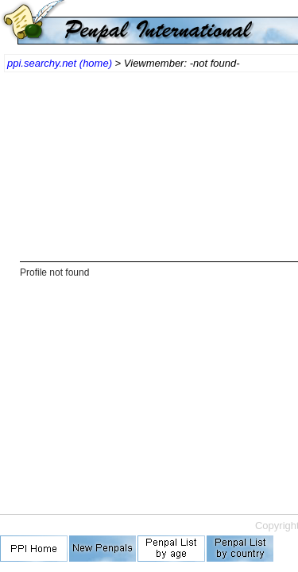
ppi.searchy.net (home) (59, 63)
